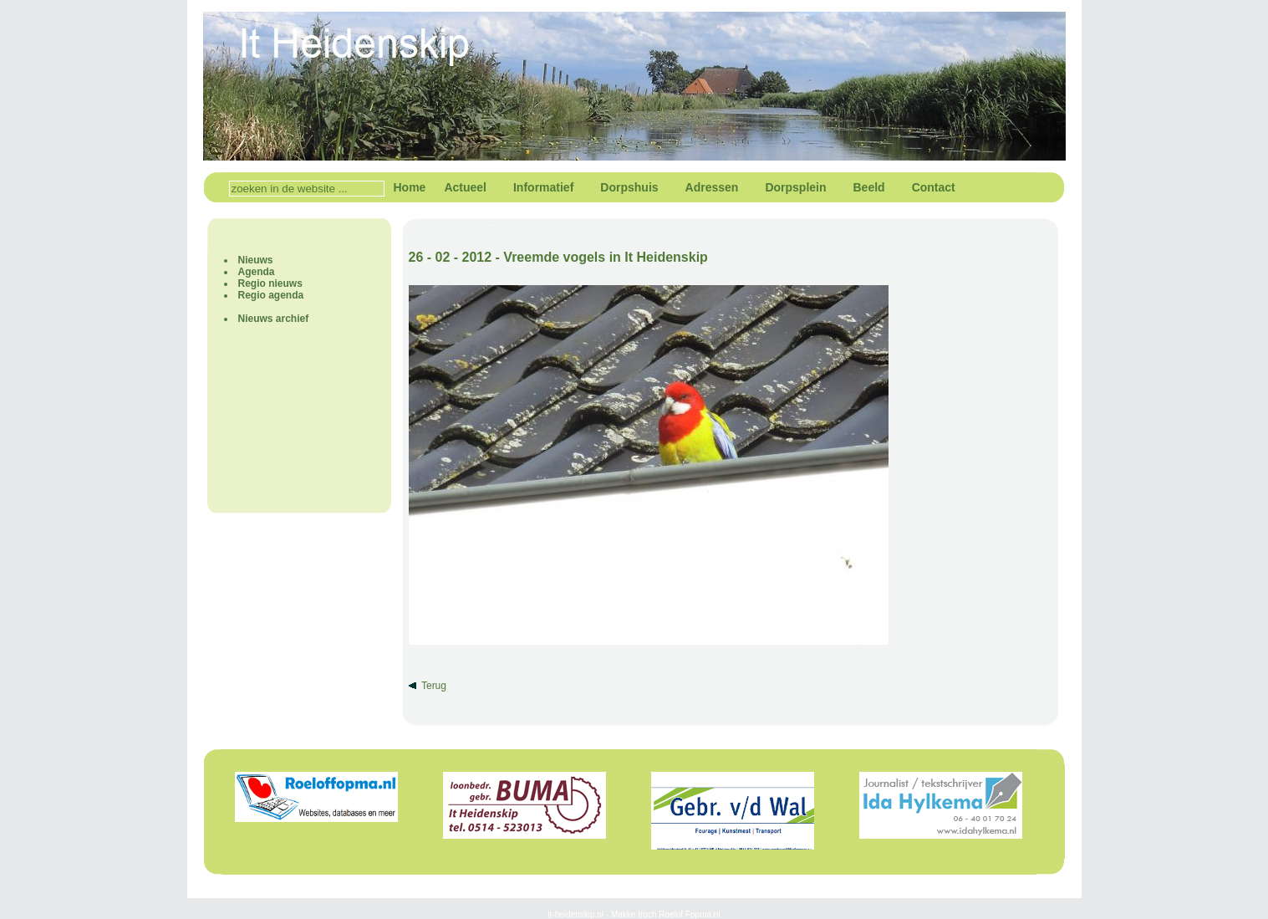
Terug (433, 686)
